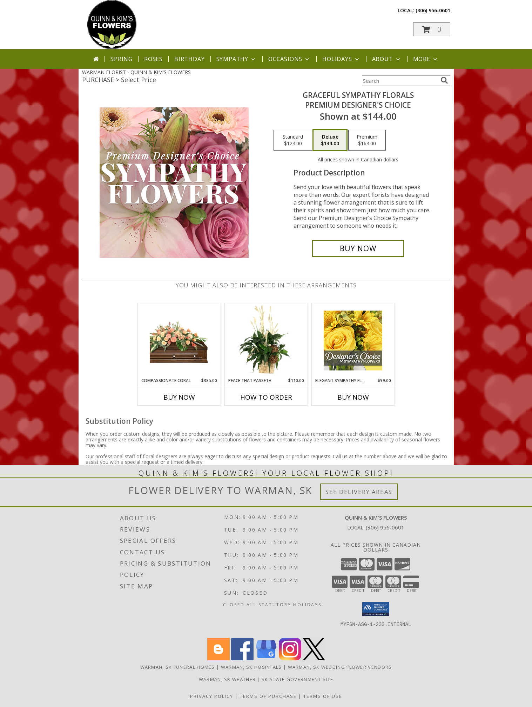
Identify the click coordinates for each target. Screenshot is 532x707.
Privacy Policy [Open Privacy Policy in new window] (211, 696)
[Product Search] (399, 81)
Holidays (341, 59)
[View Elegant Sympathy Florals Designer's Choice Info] (353, 340)
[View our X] (314, 658)
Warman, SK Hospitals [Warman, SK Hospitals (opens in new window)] (251, 667)
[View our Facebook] (242, 658)
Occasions (289, 59)
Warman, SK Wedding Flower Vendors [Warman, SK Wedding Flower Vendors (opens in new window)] (340, 667)
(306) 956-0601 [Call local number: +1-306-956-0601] (433, 10)
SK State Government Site (297, 679)
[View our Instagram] (290, 658)
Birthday (189, 59)
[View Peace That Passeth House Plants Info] (266, 340)
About (387, 59)
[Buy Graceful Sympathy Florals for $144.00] (358, 248)
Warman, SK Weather (227, 679)
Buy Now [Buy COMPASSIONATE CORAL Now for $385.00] (179, 397)
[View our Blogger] (218, 658)
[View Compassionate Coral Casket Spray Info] (179, 340)
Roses (153, 59)
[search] (444, 80)
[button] (431, 29)
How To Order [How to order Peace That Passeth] (266, 397)
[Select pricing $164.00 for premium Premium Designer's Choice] (367, 140)
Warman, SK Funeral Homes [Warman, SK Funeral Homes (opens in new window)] (177, 667)
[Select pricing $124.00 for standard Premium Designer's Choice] (293, 140)
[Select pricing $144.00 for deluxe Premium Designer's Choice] (330, 140)
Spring (121, 59)
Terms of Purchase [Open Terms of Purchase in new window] (268, 696)
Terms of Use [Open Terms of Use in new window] (322, 696)
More (426, 59)
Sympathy (236, 59)
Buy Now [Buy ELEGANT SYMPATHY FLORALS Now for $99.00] (353, 397)
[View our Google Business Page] (266, 658)
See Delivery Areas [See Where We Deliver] (358, 492)
